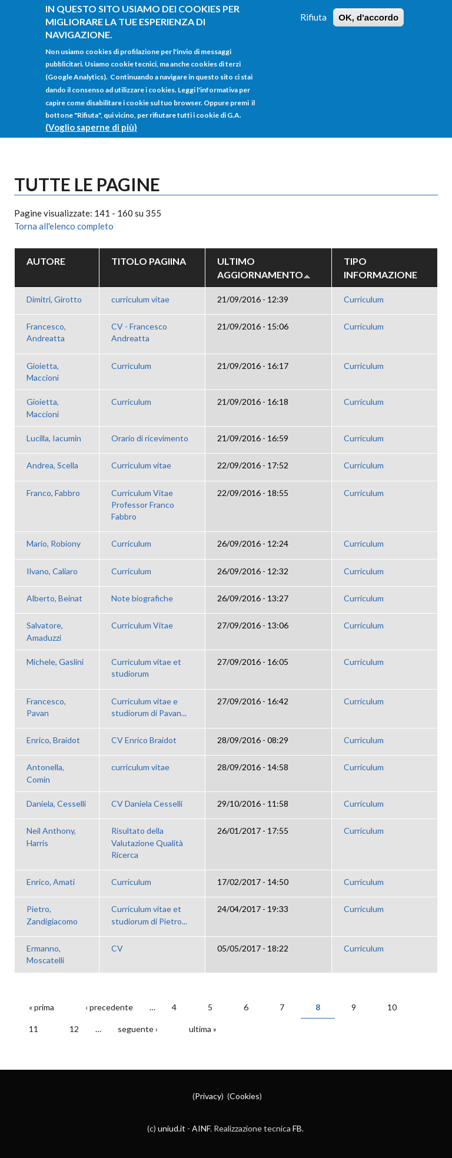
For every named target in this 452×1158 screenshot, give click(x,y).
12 (74, 1029)
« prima (41, 1007)
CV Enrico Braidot (144, 740)
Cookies (245, 1096)
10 (392, 1007)
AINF (201, 1128)
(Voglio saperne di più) (91, 114)
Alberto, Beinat (54, 598)
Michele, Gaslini (55, 662)
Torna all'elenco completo (64, 226)
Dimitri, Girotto (54, 299)
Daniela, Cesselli (56, 803)
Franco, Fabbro (53, 493)
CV (117, 948)
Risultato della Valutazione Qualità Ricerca (147, 843)
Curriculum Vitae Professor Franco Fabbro (142, 505)
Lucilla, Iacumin (53, 438)
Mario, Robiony (53, 543)
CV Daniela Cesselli (146, 803)
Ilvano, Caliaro (52, 571)
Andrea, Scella (52, 465)
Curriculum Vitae (142, 625)
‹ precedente (109, 1007)
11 (33, 1029)
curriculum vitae (140, 299)
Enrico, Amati (50, 882)
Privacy (208, 1096)
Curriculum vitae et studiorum (146, 667)
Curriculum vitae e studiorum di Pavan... (149, 707)
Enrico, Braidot (53, 740)
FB (297, 1128)
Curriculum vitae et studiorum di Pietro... (149, 915)
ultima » (203, 1029)
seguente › (138, 1029)
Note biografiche (142, 598)
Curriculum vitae (141, 465)
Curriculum (364, 299)
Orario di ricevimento (149, 438)
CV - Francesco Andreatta (139, 332)
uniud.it (171, 1128)
